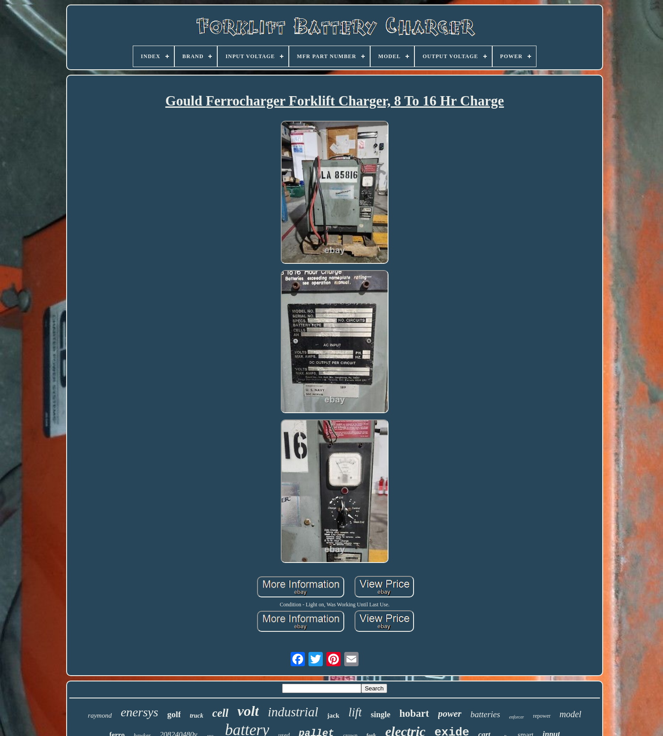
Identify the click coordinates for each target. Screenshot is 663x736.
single (380, 714)
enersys (139, 712)
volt (248, 711)
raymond (100, 715)
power (450, 713)
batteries (485, 714)
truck (196, 715)
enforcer (516, 717)
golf (174, 714)
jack (333, 715)
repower (541, 716)
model (571, 714)
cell (220, 713)
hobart (414, 713)
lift (355, 712)
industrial (293, 712)
